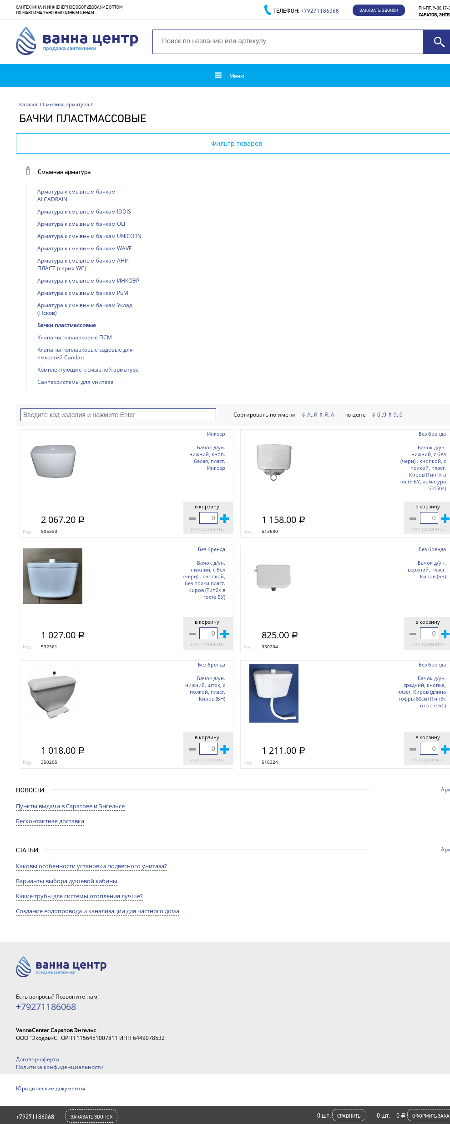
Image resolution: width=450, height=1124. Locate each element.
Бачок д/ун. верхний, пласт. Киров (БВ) (427, 569)
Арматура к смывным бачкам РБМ (82, 293)
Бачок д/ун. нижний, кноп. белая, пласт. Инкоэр (207, 457)
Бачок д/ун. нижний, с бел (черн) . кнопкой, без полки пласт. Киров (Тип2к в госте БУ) (204, 579)
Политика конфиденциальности (60, 1067)
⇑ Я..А (326, 414)
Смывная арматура (66, 104)
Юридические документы (50, 1088)
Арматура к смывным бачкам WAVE (84, 248)
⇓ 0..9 (378, 414)
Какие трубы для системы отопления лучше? (79, 896)
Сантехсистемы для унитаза (75, 382)
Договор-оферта (37, 1059)
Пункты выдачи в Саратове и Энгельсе (70, 806)
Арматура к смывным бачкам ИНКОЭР (88, 280)
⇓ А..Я (309, 414)
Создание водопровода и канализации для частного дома (97, 911)
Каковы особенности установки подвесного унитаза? (91, 866)
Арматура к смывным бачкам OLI (81, 224)
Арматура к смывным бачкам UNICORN (89, 236)
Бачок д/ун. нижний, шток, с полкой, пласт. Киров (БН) (205, 688)
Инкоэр (216, 433)
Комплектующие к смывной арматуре (88, 369)
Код (27, 531)
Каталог (28, 104)
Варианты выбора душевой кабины (66, 881)
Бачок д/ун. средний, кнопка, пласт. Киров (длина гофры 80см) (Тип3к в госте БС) (421, 692)
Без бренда (432, 433)
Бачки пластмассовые (66, 325)
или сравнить (207, 528)
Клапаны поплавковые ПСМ (74, 337)
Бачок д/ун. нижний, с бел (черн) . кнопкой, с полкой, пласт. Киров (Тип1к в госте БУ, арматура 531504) (422, 468)
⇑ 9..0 (395, 414)
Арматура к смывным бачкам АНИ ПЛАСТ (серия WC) (83, 264)
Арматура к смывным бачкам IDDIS (84, 211)
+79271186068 (35, 1116)
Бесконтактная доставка (50, 821)
